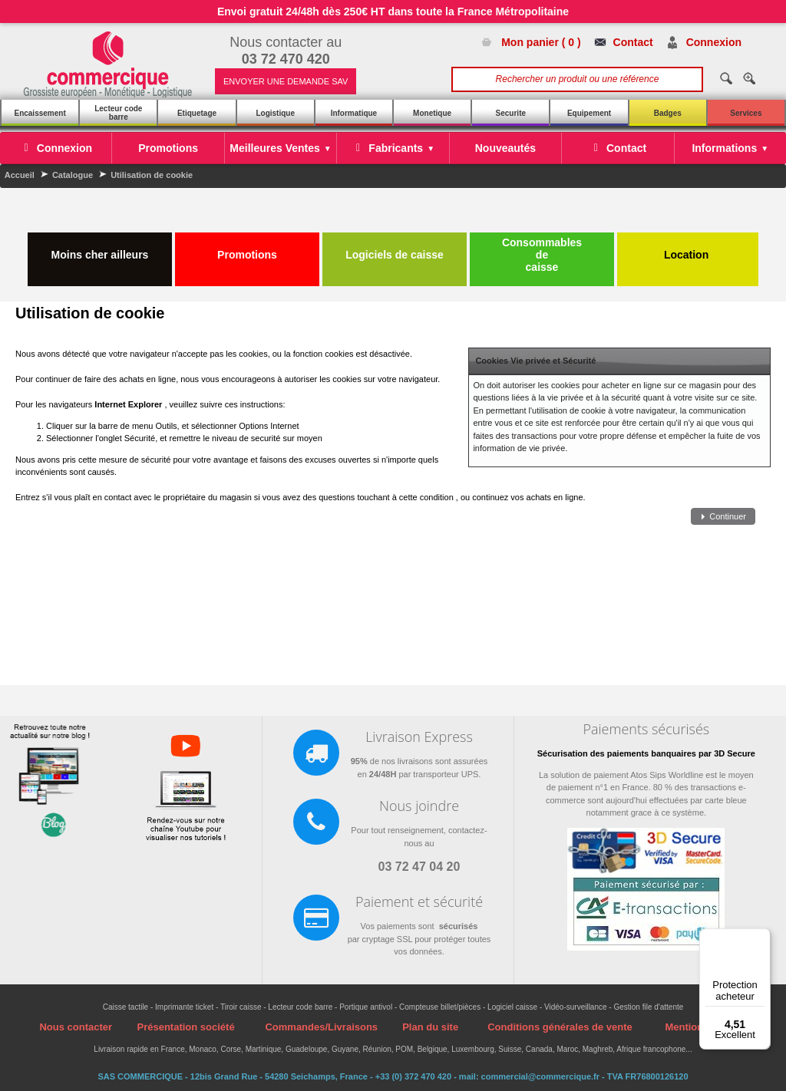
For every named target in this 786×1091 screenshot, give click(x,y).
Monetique (432, 113)
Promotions (247, 248)
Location (688, 248)
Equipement (589, 113)
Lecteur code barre (118, 112)
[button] (723, 517)
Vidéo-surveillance (575, 1007)
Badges (668, 113)
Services (745, 113)
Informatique (354, 113)
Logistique (275, 113)
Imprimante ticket (184, 1007)
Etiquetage (196, 113)
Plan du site (430, 1027)
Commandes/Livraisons (321, 1027)
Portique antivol (365, 1007)
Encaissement (39, 113)
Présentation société (185, 1027)
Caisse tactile (125, 1007)
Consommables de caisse (542, 254)
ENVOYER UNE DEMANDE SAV (285, 81)
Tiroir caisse (241, 1007)
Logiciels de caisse (394, 248)
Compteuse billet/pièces (440, 1007)
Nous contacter (75, 1027)
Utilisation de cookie (152, 175)
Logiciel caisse (512, 1007)
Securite (511, 113)
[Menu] (761, 937)
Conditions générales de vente (559, 1027)
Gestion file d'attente (648, 1007)
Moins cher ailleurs (100, 248)
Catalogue (72, 175)
